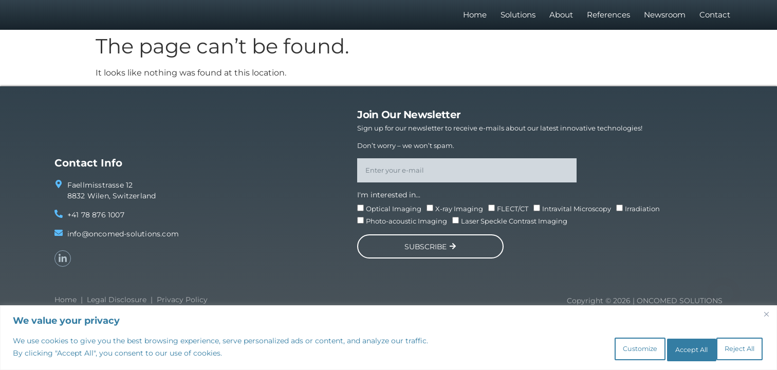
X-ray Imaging (459, 214)
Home (475, 18)
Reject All (662, 349)
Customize (591, 349)
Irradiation (642, 214)
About (561, 18)
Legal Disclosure (116, 305)
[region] (388, 339)
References (608, 18)
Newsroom (665, 18)
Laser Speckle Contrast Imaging (514, 227)
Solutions (518, 18)
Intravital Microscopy (576, 214)
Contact (714, 18)
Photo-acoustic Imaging (406, 227)
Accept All (731, 349)
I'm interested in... (388, 200)
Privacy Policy (182, 305)
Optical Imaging (393, 214)
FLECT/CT (512, 214)
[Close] (766, 317)
